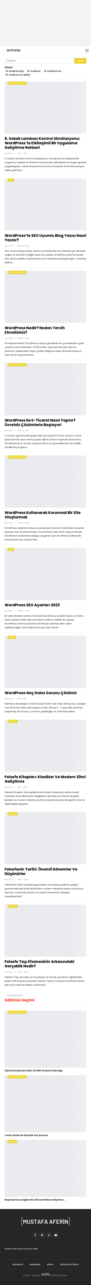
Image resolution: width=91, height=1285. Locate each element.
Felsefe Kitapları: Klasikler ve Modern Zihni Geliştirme (45, 779)
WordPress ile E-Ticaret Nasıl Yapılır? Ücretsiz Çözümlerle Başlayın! (40, 422)
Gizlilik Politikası (69, 1264)
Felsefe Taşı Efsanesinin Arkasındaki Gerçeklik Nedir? (39, 964)
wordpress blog (15, 71)
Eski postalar (14, 995)
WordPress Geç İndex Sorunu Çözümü (41, 692)
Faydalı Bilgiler (17, 83)
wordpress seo (52, 71)
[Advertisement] (45, 23)
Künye (50, 1264)
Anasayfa (17, 1264)
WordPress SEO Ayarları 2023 (32, 605)
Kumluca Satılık (31, 1249)
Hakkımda (35, 1264)
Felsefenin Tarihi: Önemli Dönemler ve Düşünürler (41, 871)
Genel (12, 637)
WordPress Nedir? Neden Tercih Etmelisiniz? (35, 330)
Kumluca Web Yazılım (14, 1249)
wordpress (33, 71)
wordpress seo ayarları (18, 75)
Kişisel (12, 1141)
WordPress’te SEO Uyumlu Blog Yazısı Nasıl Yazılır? (45, 238)
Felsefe (13, 721)
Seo (11, 180)
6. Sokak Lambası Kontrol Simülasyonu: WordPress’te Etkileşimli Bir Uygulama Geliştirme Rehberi (42, 143)
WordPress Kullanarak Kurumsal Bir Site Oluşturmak (43, 515)
